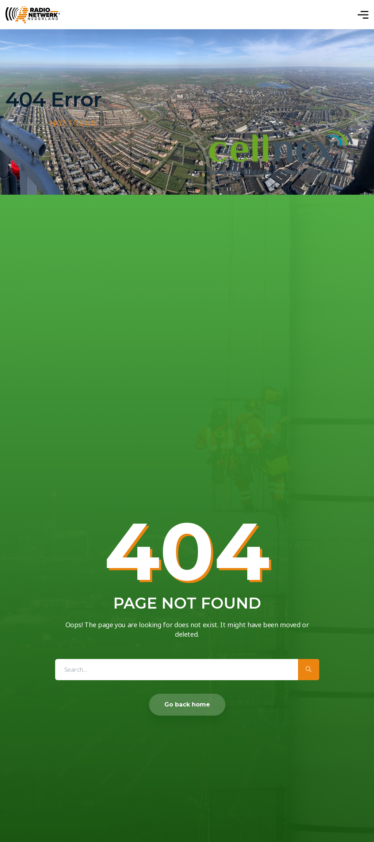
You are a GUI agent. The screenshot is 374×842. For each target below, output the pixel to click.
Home (16, 123)
